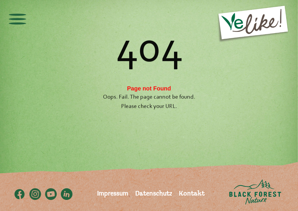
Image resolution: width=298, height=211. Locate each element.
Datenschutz (153, 194)
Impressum (112, 194)
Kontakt (192, 194)
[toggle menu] (17, 19)
